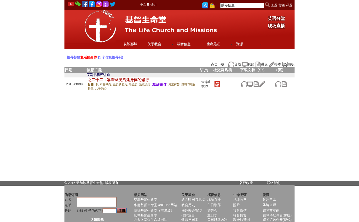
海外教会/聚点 (192, 210)
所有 (115, 183)
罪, (97, 84)
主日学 (212, 215)
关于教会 (154, 44)
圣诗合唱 (269, 205)
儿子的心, (101, 88)
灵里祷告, (174, 84)
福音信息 (184, 44)
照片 (236, 205)
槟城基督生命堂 (145, 215)
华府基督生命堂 (145, 199)
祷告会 (212, 210)
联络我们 (273, 183)
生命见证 (213, 44)
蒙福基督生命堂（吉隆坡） (154, 210)
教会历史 (188, 205)
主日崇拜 (214, 205)
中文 (143, 4)
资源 (239, 44)
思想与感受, (188, 84)
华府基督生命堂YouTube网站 (155, 205)
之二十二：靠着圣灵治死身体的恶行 (118, 80)
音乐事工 (269, 199)
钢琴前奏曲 (271, 210)
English (151, 4)
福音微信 (240, 210)
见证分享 (240, 199)
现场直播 (276, 25)
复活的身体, (160, 84)
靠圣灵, (134, 84)
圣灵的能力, (121, 84)
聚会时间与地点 (193, 199)
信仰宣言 (188, 215)
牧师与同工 (189, 220)
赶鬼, (91, 88)
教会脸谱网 (241, 220)
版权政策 (246, 183)
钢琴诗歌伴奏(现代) (277, 220)
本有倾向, (106, 84)
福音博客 (240, 215)
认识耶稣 (130, 44)
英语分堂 (276, 18)
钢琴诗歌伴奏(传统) (277, 215)
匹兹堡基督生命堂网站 (150, 220)
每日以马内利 (217, 220)
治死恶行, (145, 84)
